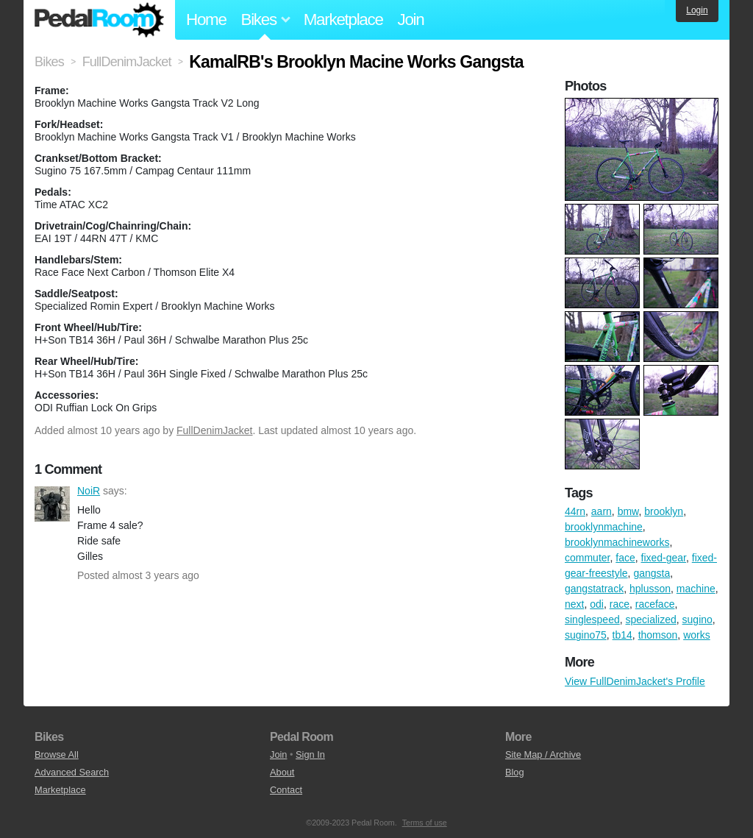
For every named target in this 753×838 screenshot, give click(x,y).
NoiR (52, 504)
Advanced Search (72, 772)
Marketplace (343, 19)
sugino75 (586, 635)
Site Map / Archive (543, 754)
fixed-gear (663, 558)
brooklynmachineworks (617, 542)
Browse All (57, 754)
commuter (587, 558)
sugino (697, 619)
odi (597, 604)
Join (411, 19)
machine (696, 588)
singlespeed (592, 619)
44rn (575, 511)
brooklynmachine (604, 527)
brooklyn (663, 511)
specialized (651, 619)
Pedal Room (99, 20)
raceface (655, 604)
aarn (601, 511)
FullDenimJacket (214, 430)
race (619, 604)
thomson (658, 635)
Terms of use (424, 822)
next (574, 604)
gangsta (651, 573)
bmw (628, 511)
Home (206, 19)
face (625, 558)
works (696, 635)
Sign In (310, 754)
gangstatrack (594, 588)
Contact (286, 789)
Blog (514, 772)
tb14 (622, 635)
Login (696, 10)
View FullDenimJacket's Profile (635, 681)
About (282, 772)
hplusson (650, 588)
